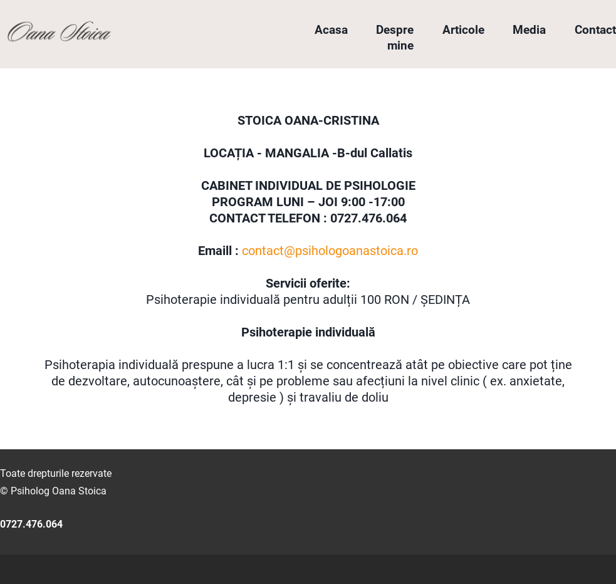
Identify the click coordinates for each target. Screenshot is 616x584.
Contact (595, 30)
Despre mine (395, 38)
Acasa (331, 30)
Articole (463, 30)
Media (529, 30)
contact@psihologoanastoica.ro (330, 250)
